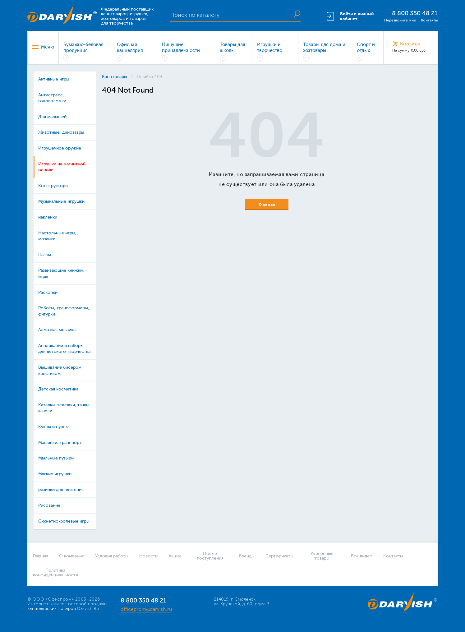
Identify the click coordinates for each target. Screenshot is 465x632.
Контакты (429, 20)
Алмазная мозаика (57, 329)
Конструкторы (53, 185)
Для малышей (52, 116)
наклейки (47, 217)
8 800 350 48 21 (415, 13)
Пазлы (44, 254)
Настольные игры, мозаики (57, 236)
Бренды (247, 556)
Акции (174, 556)
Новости (148, 556)
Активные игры (53, 79)
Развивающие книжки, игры (61, 273)
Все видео (361, 556)
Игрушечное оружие (59, 148)
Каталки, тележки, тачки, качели (64, 408)
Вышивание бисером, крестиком (60, 370)
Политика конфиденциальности (53, 572)
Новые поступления (210, 555)
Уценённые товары (322, 555)
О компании (71, 556)
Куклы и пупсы (53, 426)
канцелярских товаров (51, 608)
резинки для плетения (61, 489)
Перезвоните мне (400, 20)
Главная (40, 556)
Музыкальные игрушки (61, 201)
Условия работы (111, 556)
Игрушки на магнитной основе (61, 167)
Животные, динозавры (61, 132)
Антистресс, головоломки (52, 98)
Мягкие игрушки (54, 474)
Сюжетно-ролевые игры (64, 521)
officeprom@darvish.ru (146, 609)
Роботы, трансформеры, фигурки (63, 311)
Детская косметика (58, 389)
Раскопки (48, 292)
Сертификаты (279, 556)
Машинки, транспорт (59, 442)
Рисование (49, 505)
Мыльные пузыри (56, 458)
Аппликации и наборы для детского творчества (64, 348)
